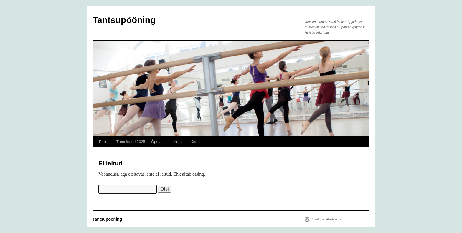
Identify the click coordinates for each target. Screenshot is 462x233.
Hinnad (179, 141)
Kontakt (197, 141)
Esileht (104, 141)
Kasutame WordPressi (326, 219)
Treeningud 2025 (130, 141)
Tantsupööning (124, 20)
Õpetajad (159, 141)
